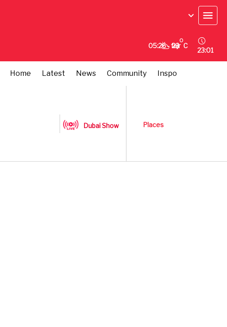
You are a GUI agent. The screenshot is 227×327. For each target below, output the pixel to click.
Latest (53, 73)
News (86, 73)
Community (126, 73)
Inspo (167, 73)
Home (20, 73)
